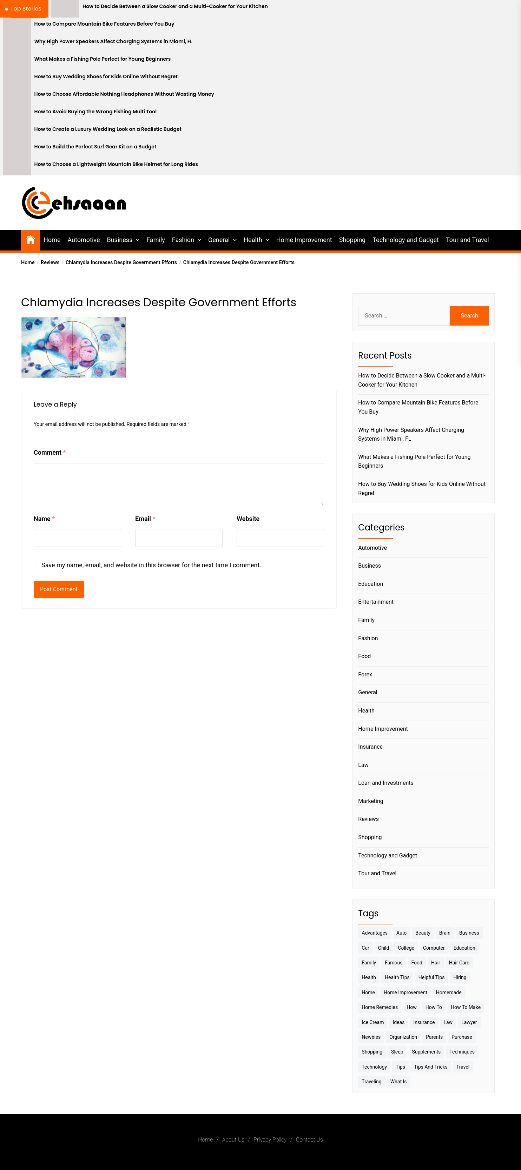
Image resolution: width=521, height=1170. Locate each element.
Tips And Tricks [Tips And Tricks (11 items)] (431, 1067)
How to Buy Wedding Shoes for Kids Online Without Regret (106, 77)
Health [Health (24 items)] (369, 977)
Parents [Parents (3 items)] (434, 1037)
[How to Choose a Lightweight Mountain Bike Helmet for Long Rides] (17, 166)
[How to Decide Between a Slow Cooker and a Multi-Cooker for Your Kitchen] (65, 9)
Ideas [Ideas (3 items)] (398, 1022)
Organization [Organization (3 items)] (403, 1037)
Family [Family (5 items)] (369, 962)
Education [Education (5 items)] (464, 948)
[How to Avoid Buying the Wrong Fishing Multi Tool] (17, 114)
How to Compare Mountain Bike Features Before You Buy (104, 24)
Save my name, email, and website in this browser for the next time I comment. (151, 565)
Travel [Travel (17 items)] (462, 1067)
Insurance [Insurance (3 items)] (424, 1022)
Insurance (370, 746)
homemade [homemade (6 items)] (449, 992)
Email (145, 518)
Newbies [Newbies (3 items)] (371, 1037)
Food (364, 656)
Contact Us (309, 1139)
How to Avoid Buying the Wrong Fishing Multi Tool (95, 112)
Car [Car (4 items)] (365, 948)
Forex (365, 674)
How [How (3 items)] (412, 1007)
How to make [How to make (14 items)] (466, 1007)
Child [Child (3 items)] (383, 948)
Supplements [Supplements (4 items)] (426, 1052)
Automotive (83, 239)
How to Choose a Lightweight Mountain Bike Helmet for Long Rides (116, 164)
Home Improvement (304, 239)
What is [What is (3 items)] (398, 1081)
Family (155, 239)
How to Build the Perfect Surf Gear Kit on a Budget (95, 147)
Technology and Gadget (405, 239)
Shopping (352, 239)
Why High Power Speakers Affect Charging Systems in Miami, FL (113, 42)
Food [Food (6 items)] (416, 962)
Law (363, 765)
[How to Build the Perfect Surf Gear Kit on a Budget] (17, 149)
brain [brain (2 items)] (444, 933)
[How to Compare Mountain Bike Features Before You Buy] (17, 26)
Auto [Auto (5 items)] (401, 933)
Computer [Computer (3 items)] (434, 948)
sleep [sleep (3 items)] (397, 1052)
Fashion (183, 239)
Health (253, 239)
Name (44, 518)
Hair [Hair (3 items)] (435, 962)
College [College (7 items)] (406, 948)
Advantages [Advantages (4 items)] (375, 933)
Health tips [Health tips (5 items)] (397, 977)
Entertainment (376, 602)
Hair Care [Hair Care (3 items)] (459, 962)
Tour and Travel (467, 239)
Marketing (370, 801)
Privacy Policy (269, 1139)
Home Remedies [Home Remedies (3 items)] (380, 1007)
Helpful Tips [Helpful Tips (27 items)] (431, 977)
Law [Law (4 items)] (448, 1022)
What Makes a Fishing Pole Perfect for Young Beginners (102, 59)
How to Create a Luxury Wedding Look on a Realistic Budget (108, 129)
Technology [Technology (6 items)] (374, 1067)
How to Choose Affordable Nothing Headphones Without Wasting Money (124, 94)
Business (119, 239)
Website (248, 518)
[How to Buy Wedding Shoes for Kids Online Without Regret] (17, 79)
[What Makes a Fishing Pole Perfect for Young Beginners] (17, 61)
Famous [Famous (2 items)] (393, 962)
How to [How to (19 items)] (434, 1007)
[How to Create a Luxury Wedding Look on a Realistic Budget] (17, 131)
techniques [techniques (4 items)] (462, 1052)
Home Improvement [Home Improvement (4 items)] (405, 992)
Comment (50, 452)
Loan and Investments (385, 783)
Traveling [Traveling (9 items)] (371, 1081)
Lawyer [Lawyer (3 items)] (469, 1022)
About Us (233, 1139)
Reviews (368, 819)
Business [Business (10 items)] (469, 933)
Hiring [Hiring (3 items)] (460, 977)
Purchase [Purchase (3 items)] (461, 1037)
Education (370, 584)
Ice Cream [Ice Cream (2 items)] (373, 1022)
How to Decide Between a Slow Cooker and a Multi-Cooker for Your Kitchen (175, 6)
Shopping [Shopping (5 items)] (372, 1052)
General (219, 239)
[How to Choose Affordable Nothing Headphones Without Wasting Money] (17, 96)
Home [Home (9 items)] (368, 992)
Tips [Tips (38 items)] (400, 1067)
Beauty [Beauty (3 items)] (422, 933)
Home (52, 239)
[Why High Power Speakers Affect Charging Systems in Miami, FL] (17, 44)
